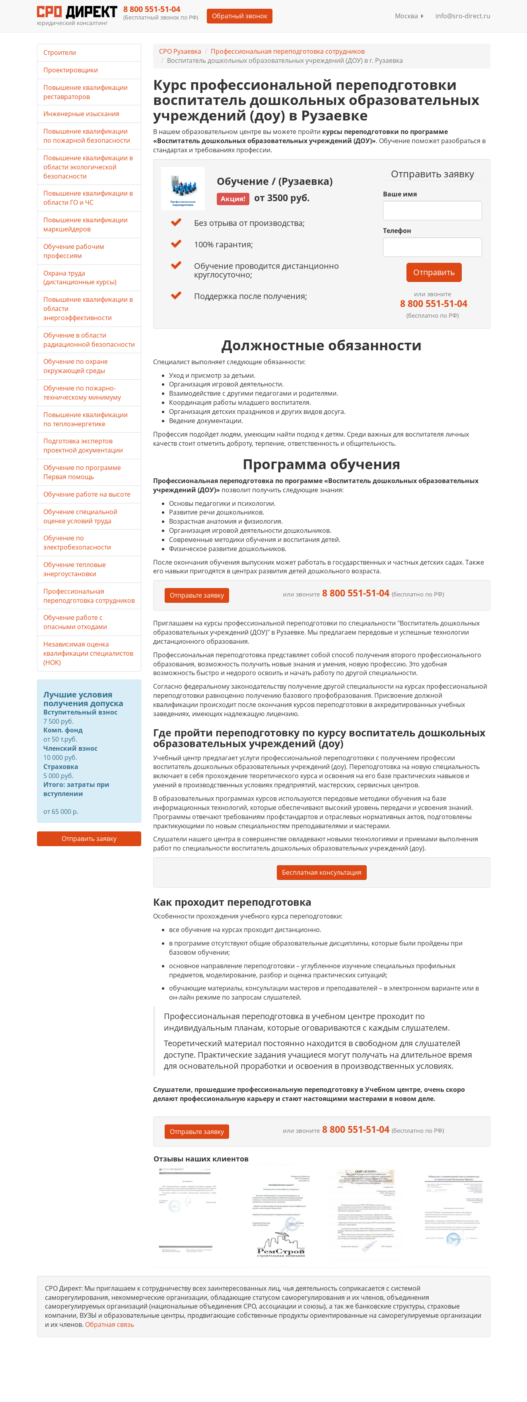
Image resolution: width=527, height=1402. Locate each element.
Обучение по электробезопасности (77, 542)
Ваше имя (400, 194)
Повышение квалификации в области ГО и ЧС (88, 198)
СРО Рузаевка (180, 51)
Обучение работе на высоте (86, 494)
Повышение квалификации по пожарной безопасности (86, 136)
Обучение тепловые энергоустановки (74, 569)
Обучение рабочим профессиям (73, 251)
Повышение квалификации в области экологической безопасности (88, 167)
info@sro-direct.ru (463, 16)
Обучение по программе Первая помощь (82, 472)
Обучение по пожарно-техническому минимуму (82, 393)
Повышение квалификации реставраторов (85, 92)
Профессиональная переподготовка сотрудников (288, 51)
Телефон (397, 230)
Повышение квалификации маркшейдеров (85, 224)
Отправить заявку (89, 838)
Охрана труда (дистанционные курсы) (80, 278)
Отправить (434, 272)
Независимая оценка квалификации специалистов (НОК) (88, 653)
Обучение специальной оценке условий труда (80, 516)
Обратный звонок (239, 16)
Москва (409, 16)
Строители (59, 52)
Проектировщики (70, 70)
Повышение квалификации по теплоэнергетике (85, 419)
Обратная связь (109, 1324)
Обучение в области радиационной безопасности (89, 340)
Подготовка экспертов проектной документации (83, 445)
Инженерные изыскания (81, 113)
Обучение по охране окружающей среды (75, 366)
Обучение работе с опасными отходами (75, 622)
